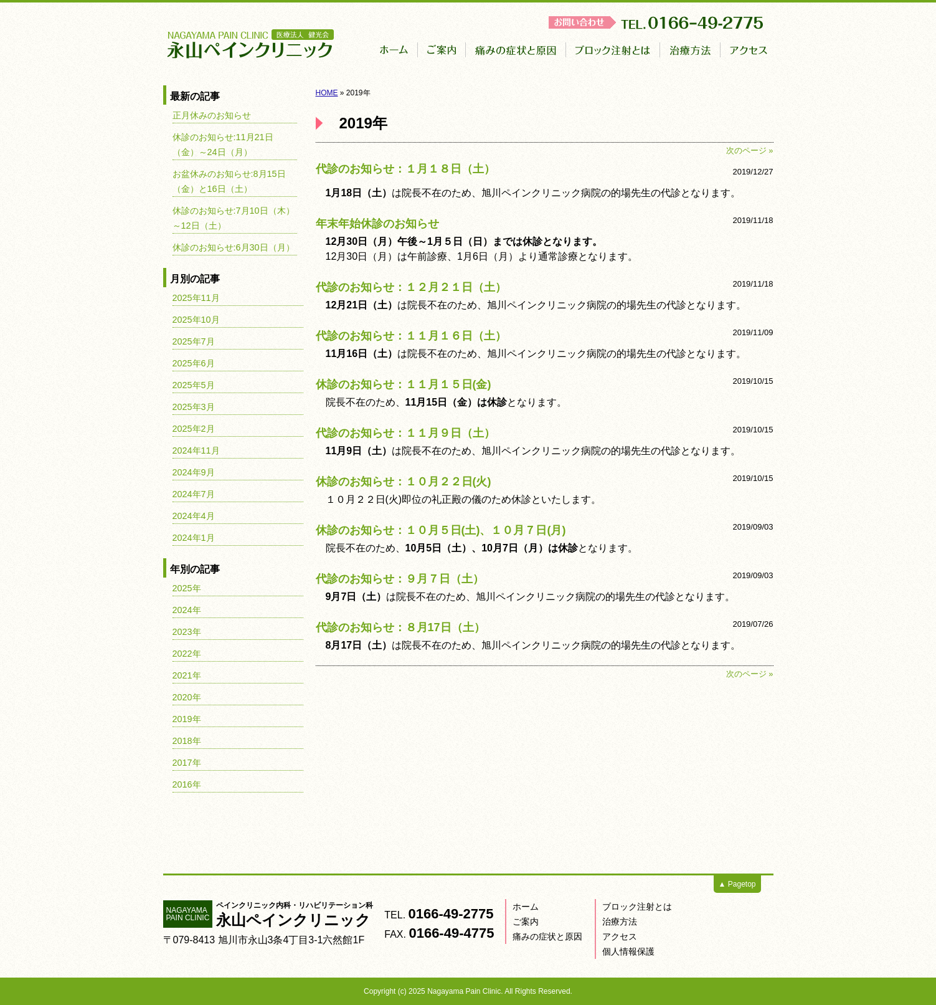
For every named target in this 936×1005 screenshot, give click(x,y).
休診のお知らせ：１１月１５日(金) (403, 384)
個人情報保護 (628, 951)
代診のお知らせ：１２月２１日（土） (411, 287)
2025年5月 (194, 385)
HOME (327, 92)
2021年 (187, 675)
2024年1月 (194, 538)
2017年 (187, 763)
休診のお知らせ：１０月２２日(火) (403, 481)
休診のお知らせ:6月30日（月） (234, 247)
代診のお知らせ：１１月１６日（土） (411, 336)
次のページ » (749, 150)
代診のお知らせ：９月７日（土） (400, 579)
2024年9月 (194, 472)
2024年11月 (196, 450)
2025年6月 (194, 363)
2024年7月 (194, 494)
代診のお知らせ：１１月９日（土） (405, 433)
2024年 (187, 610)
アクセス (619, 936)
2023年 (187, 632)
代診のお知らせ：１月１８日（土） (405, 169)
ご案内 (526, 921)
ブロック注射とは (637, 907)
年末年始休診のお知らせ (377, 223)
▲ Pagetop (737, 884)
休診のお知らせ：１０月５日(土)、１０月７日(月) (441, 530)
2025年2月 (194, 429)
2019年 (187, 719)
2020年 (187, 697)
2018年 (187, 741)
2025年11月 (196, 298)
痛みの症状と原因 (547, 936)
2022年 (187, 654)
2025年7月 (194, 341)
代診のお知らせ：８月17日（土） (400, 627)
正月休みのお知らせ (212, 115)
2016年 (187, 784)
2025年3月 (194, 407)
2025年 (187, 588)
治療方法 (619, 921)
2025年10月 (196, 320)
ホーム (526, 907)
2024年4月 (194, 516)
